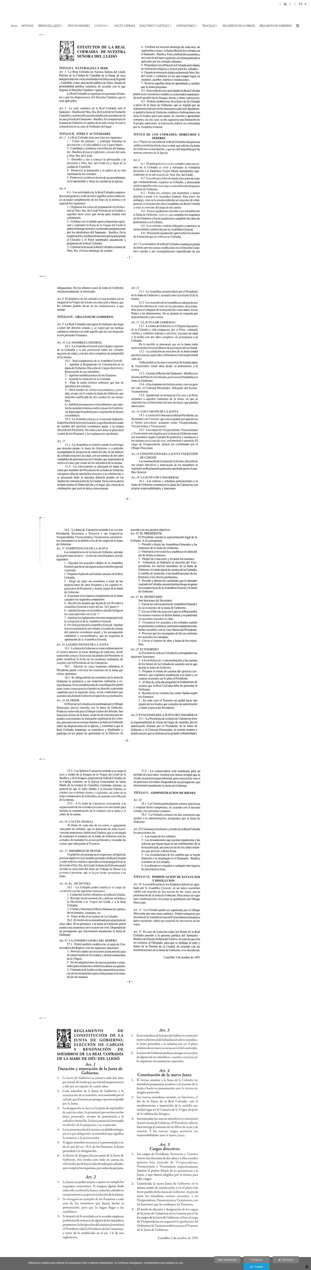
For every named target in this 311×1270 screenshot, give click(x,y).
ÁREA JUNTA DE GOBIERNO (275, 25)
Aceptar (256, 1267)
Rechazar (285, 1260)
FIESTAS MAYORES (79, 25)
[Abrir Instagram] (290, 4)
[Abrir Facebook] (280, 4)
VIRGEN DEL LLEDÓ (49, 25)
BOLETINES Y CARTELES (154, 25)
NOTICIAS (27, 25)
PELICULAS (208, 25)
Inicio (14, 25)
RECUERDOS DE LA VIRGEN (239, 25)
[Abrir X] (285, 4)
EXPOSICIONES (186, 25)
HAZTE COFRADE (124, 25)
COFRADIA (100, 25)
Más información (227, 1259)
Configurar (257, 1259)
